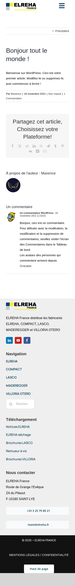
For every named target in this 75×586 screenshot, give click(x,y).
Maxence (16, 93)
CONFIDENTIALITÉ (55, 555)
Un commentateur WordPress (37, 213)
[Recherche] (11, 404)
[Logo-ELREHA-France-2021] (21, 4)
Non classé (54, 93)
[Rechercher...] (20, 404)
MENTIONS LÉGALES (24, 555)
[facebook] (27, 340)
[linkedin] (9, 340)
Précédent (62, 31)
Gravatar (25, 266)
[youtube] (18, 340)
